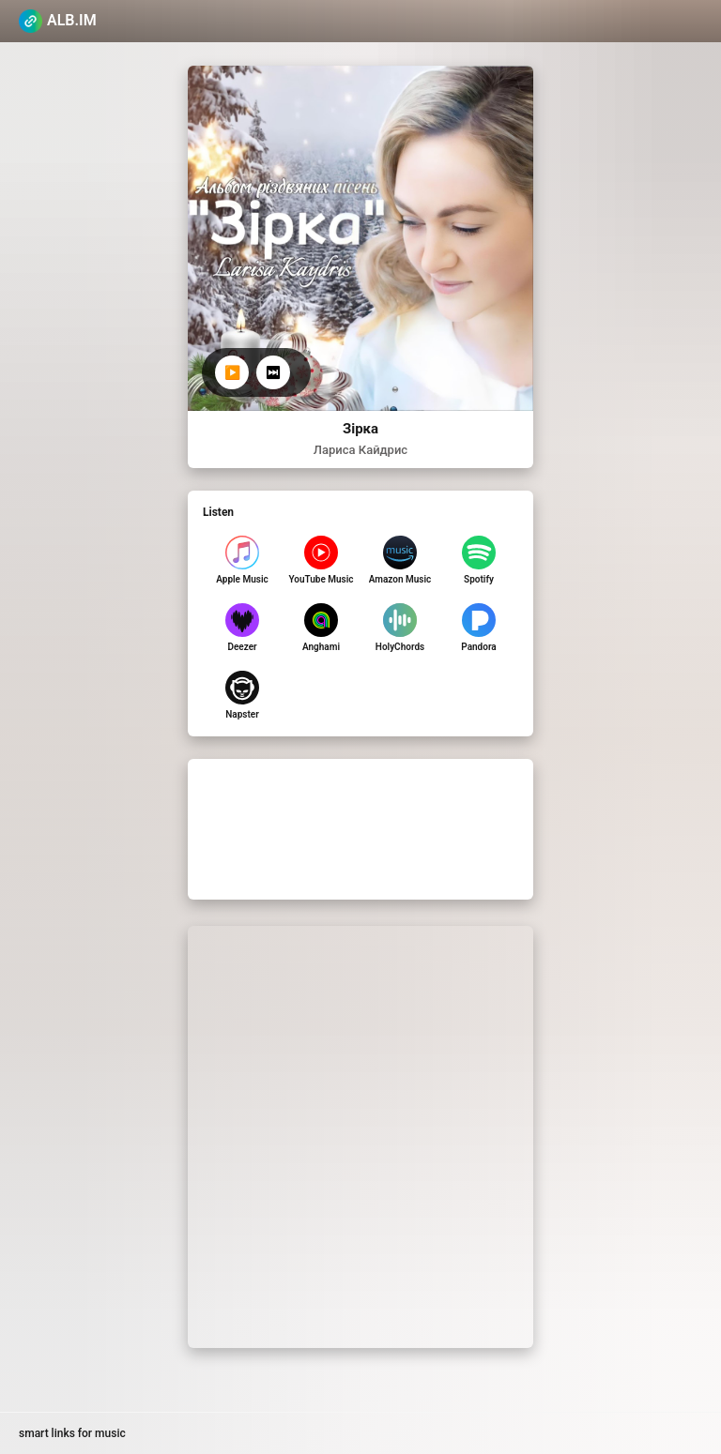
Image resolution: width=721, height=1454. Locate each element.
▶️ (232, 372)
